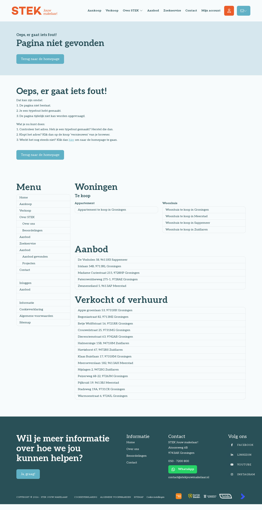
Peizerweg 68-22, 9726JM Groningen (103, 376)
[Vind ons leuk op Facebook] (241, 445)
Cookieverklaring (31, 309)
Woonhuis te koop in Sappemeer (188, 223)
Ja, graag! (28, 474)
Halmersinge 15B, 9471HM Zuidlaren (103, 343)
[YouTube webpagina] (241, 464)
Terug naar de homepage (40, 59)
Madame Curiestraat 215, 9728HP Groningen (109, 273)
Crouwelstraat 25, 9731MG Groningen (104, 330)
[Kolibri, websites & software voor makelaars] (243, 496)
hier (71, 140)
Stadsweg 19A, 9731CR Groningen (101, 389)
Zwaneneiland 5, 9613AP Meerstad (102, 286)
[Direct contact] (243, 11)
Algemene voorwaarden (36, 316)
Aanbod (24, 237)
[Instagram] (241, 474)
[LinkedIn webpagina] (241, 455)
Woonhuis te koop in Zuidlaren (187, 229)
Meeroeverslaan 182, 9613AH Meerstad (105, 363)
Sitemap (25, 322)
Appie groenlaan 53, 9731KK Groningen (105, 310)
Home (23, 197)
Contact (24, 270)
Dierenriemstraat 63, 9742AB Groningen (105, 336)
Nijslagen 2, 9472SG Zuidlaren (98, 369)
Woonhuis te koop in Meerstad (187, 216)
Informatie (26, 303)
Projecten (28, 263)
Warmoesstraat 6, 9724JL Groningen (103, 396)
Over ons (28, 224)
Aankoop (25, 204)
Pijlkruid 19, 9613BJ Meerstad (98, 383)
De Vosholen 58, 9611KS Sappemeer (103, 260)
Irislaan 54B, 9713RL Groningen (99, 266)
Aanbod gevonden (35, 256)
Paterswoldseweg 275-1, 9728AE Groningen (108, 279)
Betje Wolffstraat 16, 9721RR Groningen (105, 323)
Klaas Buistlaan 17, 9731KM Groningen (105, 356)
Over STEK (27, 217)
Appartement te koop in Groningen (102, 210)
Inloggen (25, 283)
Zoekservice (27, 243)
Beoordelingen (32, 230)
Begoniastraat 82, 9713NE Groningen (103, 317)
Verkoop (25, 210)
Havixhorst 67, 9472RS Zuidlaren (100, 350)
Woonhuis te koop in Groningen (187, 210)
